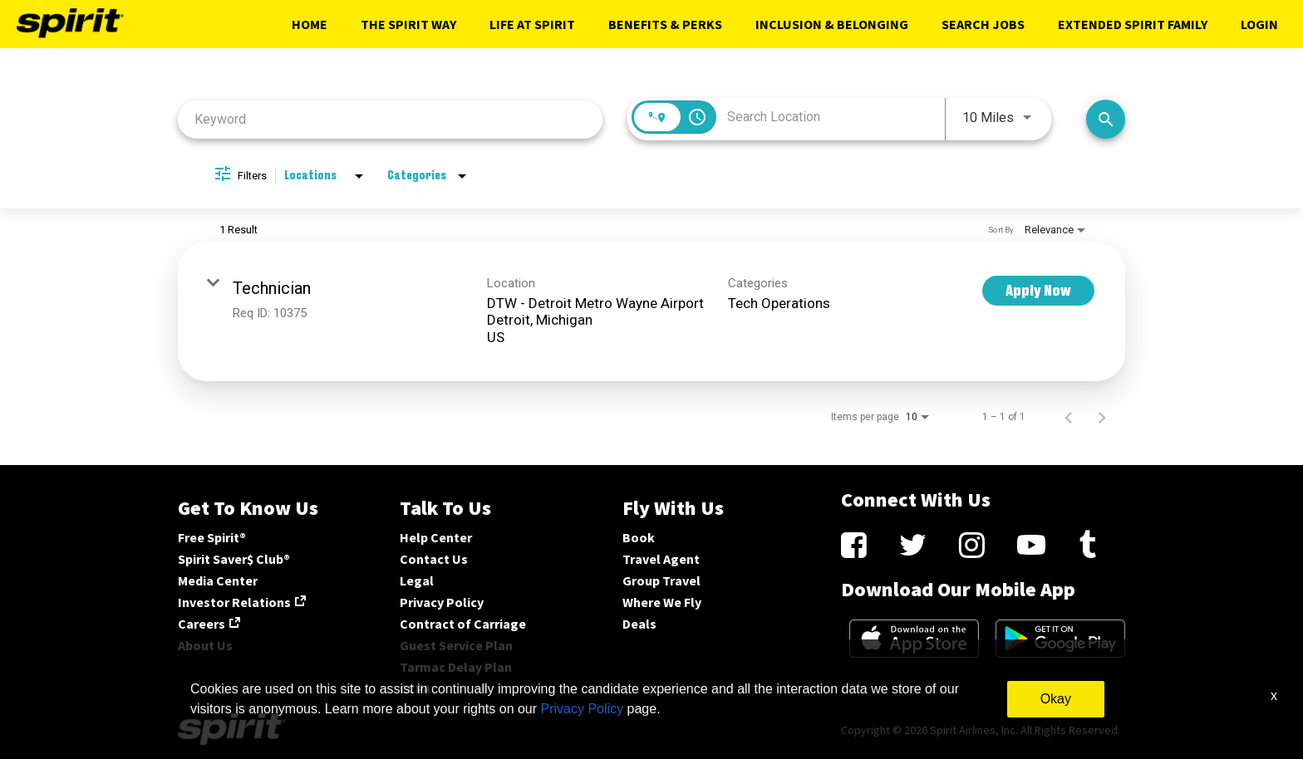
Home (309, 24)
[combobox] (390, 119)
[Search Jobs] (1105, 119)
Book (638, 537)
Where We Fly (661, 602)
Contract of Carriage (463, 623)
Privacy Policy (442, 602)
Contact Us (434, 559)
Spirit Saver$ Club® (234, 559)
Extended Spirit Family (1132, 24)
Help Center (436, 537)
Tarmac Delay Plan (456, 667)
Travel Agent (661, 559)
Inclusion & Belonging (831, 24)
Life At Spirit (532, 24)
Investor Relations (234, 602)
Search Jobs (983, 24)
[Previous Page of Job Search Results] (1068, 416)
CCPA (415, 688)
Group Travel (661, 580)
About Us (205, 645)
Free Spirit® (212, 537)
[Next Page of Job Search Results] (1102, 416)
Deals (639, 623)
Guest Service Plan (456, 645)
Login (1259, 24)
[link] (651, 311)
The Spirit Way (408, 24)
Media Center (218, 580)
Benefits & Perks (665, 24)
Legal (417, 580)
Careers (201, 623)
